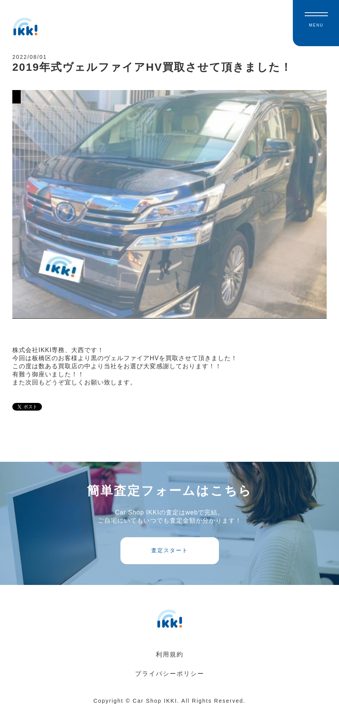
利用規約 (170, 654)
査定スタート (169, 550)
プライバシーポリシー (169, 673)
